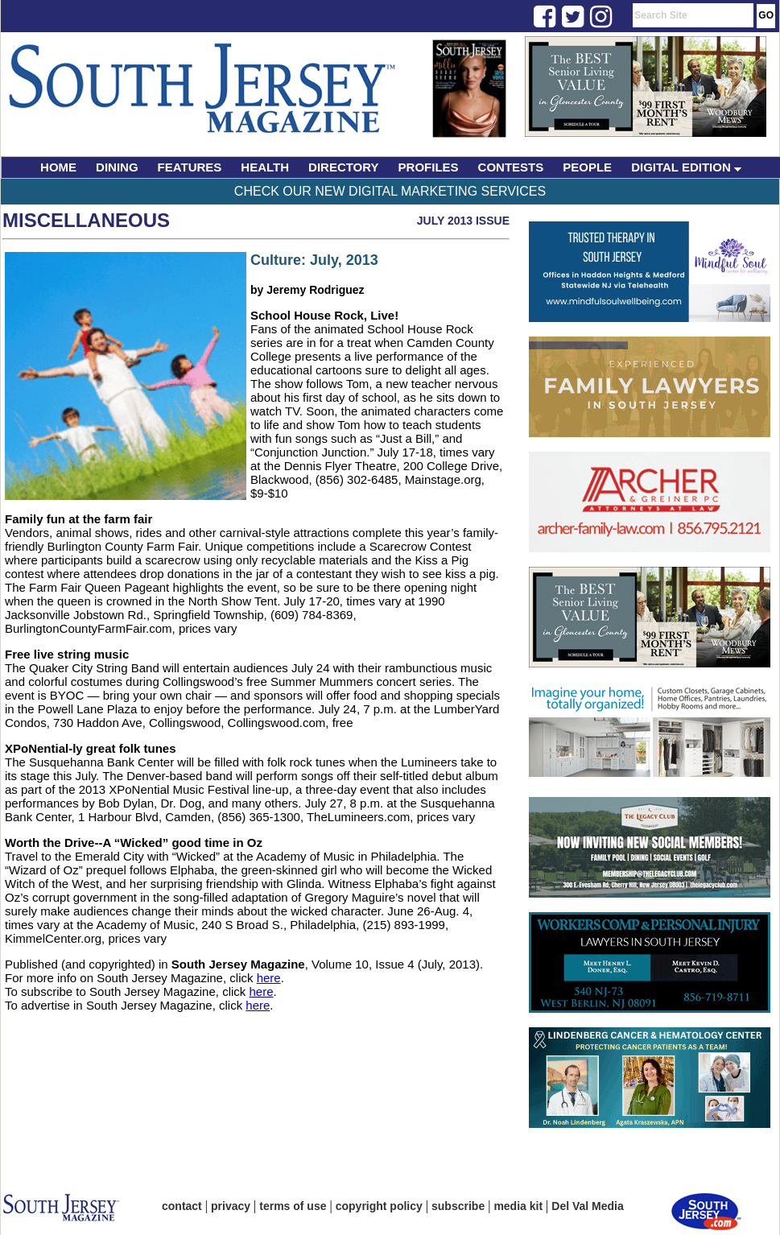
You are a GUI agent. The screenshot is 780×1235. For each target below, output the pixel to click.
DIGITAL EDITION (686, 167)
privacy (230, 1206)
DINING (117, 167)
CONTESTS (511, 167)
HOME (58, 167)
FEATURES (190, 167)
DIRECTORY (343, 167)
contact (182, 1206)
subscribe (458, 1206)
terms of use (292, 1206)
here (269, 978)
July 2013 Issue (463, 220)
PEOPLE (587, 167)
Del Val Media (587, 1206)
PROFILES (428, 167)
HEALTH (265, 167)
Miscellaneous (86, 220)
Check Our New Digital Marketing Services (390, 191)
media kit (518, 1206)
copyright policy (379, 1206)
